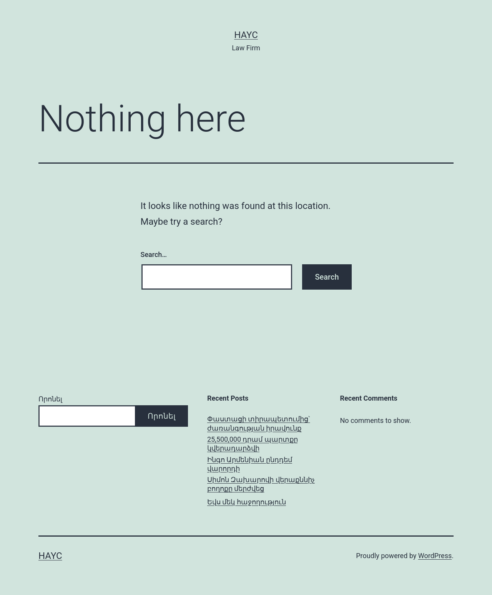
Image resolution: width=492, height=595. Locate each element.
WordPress (435, 556)
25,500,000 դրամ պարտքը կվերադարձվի (252, 443)
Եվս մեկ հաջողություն (246, 502)
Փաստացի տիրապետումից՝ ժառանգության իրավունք (258, 423)
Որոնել (50, 399)
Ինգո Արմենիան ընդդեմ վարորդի (249, 464)
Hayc (246, 35)
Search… (154, 254)
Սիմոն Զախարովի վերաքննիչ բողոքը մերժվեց (261, 484)
